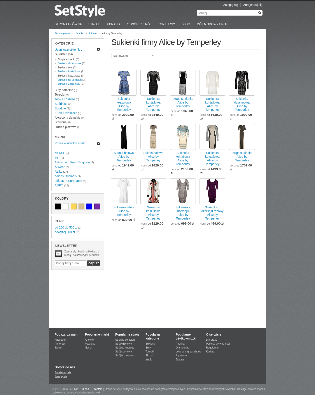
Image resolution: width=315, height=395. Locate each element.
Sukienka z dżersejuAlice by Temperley (182, 213)
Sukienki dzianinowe (69, 63)
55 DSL (60, 153)
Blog (186, 24)
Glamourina (182, 347)
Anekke (89, 339)
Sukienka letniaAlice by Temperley (124, 211)
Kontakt (97, 389)
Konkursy (166, 24)
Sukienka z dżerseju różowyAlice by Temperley (212, 213)
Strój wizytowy (123, 343)
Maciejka (90, 343)
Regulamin (212, 347)
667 (57, 157)
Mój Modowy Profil (213, 24)
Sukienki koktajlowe (69, 71)
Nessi (88, 347)
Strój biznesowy (124, 355)
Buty (148, 347)
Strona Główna (68, 24)
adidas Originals (66, 176)
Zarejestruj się (252, 5)
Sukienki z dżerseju (69, 83)
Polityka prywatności (218, 343)
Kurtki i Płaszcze (66, 113)
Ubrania (114, 24)
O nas (85, 389)
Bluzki (148, 355)
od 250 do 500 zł (66, 227)
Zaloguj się (230, 5)
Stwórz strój (139, 24)
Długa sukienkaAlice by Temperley (182, 102)
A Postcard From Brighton (72, 162)
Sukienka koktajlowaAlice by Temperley (153, 104)
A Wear (60, 167)
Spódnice (61, 103)
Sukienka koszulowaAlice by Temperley (124, 104)
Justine (180, 359)
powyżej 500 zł (65, 232)
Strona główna (62, 33)
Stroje (94, 24)
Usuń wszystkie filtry (68, 49)
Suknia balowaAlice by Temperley (124, 156)
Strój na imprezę (124, 347)
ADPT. (59, 185)
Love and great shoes (188, 351)
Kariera (210, 351)
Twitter (58, 347)
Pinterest (60, 343)
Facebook (60, 339)
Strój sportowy (123, 351)
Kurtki (148, 359)
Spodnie (60, 108)
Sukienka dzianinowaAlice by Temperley (242, 104)
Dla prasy (211, 339)
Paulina (180, 343)
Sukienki (93, 33)
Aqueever (181, 355)
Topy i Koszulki (65, 99)
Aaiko (58, 171)
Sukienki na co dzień (70, 79)
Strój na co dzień (125, 339)
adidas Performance (68, 180)
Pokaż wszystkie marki (70, 143)
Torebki (149, 351)
